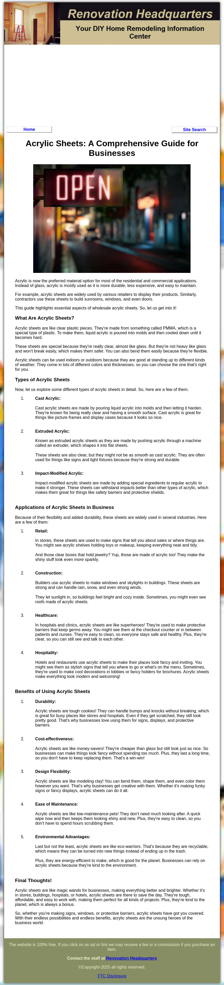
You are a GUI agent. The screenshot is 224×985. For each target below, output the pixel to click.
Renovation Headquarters (131, 958)
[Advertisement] (112, 84)
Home (29, 129)
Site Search (194, 129)
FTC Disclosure (111, 976)
